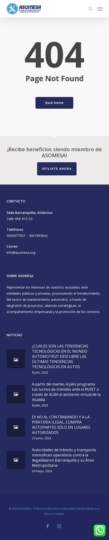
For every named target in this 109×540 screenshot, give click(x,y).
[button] (99, 8)
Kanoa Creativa (54, 514)
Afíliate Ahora (57, 169)
